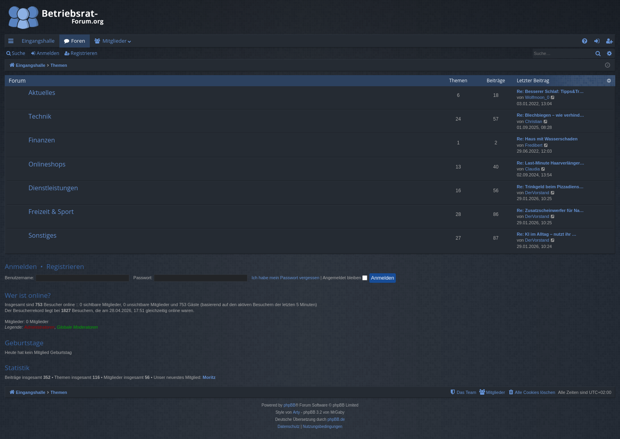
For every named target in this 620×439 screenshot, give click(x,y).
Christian (533, 121)
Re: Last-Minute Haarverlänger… (550, 163)
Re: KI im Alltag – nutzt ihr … (547, 234)
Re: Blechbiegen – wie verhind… (550, 115)
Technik (39, 116)
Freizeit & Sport (51, 211)
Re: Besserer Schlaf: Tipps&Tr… (550, 91)
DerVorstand (537, 192)
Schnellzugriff (12, 42)
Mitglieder (114, 40)
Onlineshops (47, 164)
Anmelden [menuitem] (599, 42)
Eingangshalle (38, 40)
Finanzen (41, 140)
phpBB (289, 405)
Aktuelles (41, 92)
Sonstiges (42, 235)
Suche (18, 53)
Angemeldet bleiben (345, 277)
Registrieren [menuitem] (611, 42)
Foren (78, 40)
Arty (296, 412)
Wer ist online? (28, 295)
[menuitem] (584, 40)
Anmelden (48, 53)
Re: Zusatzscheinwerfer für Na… (550, 210)
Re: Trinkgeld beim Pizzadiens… (550, 186)
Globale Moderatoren (77, 327)
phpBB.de (336, 419)
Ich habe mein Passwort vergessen (285, 277)
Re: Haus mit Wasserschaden (547, 138)
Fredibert (533, 145)
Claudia (532, 169)
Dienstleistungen (53, 188)
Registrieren (84, 53)
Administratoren (39, 327)
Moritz (209, 377)
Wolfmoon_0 (537, 97)
